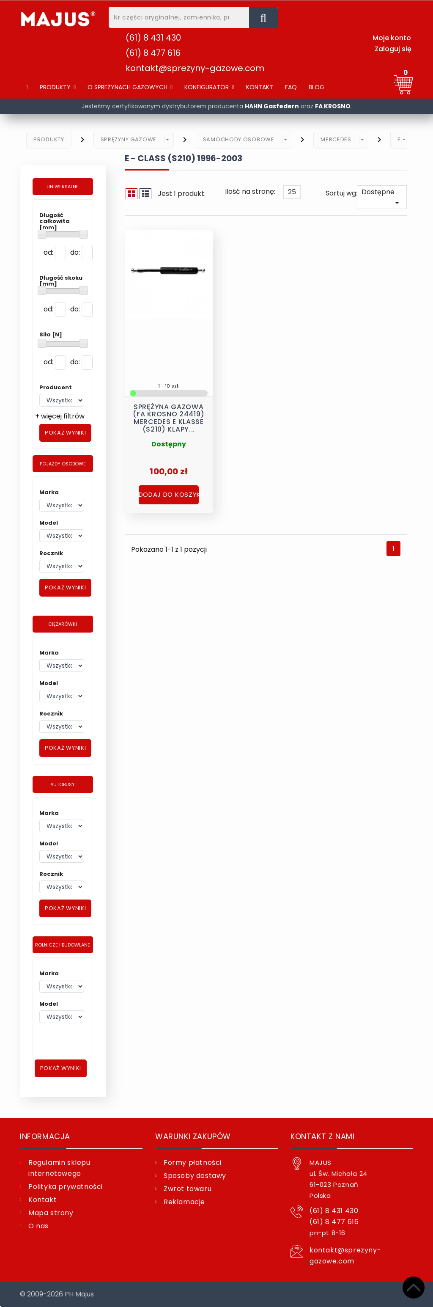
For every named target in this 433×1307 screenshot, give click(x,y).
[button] (130, 87)
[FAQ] (291, 87)
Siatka (131, 194)
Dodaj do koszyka (169, 492)
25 (292, 192)
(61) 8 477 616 (153, 53)
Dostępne (382, 197)
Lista (145, 194)
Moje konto (392, 38)
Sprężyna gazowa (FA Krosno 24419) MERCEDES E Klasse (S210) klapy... (168, 415)
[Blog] (316, 87)
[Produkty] (58, 87)
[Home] (27, 87)
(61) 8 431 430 (153, 38)
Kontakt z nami (322, 1136)
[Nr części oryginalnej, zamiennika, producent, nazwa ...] (263, 17)
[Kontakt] (259, 87)
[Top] (414, 1288)
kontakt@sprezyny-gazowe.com (195, 68)
